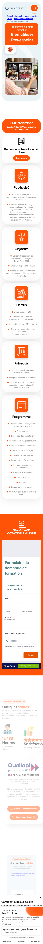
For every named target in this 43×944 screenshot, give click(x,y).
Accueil (10, 16)
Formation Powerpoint (23, 18)
